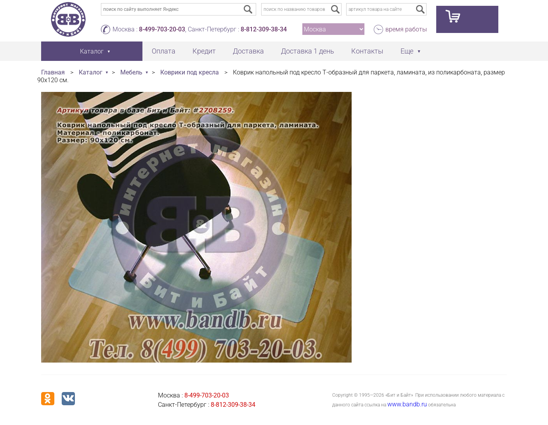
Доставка (248, 51)
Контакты (367, 51)
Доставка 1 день (307, 51)
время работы (406, 29)
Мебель (131, 72)
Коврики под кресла (189, 72)
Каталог (90, 72)
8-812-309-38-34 (264, 29)
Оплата (163, 51)
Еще (407, 51)
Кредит (204, 51)
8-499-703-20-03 (162, 29)
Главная (53, 72)
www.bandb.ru (407, 404)
